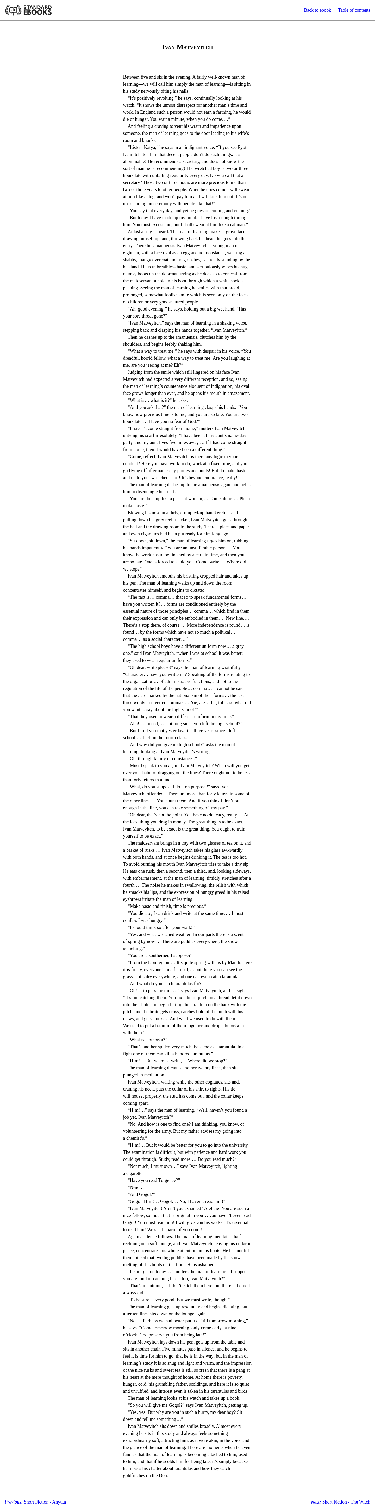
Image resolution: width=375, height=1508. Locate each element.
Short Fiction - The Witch (340, 1502)
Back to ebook (317, 10)
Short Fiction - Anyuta (35, 1502)
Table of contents (354, 10)
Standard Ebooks (28, 10)
